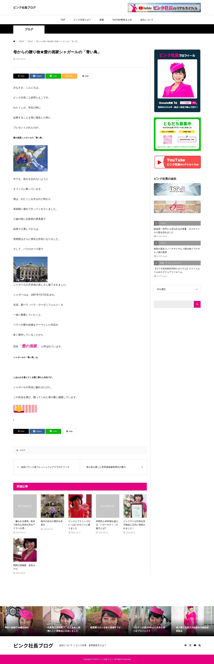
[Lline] (53, 76)
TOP (63, 19)
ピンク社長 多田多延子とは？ (91, 645)
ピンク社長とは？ (82, 19)
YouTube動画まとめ (122, 19)
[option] (21, 621)
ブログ (29, 29)
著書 (102, 19)
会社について (146, 19)
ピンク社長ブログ (24, 7)
